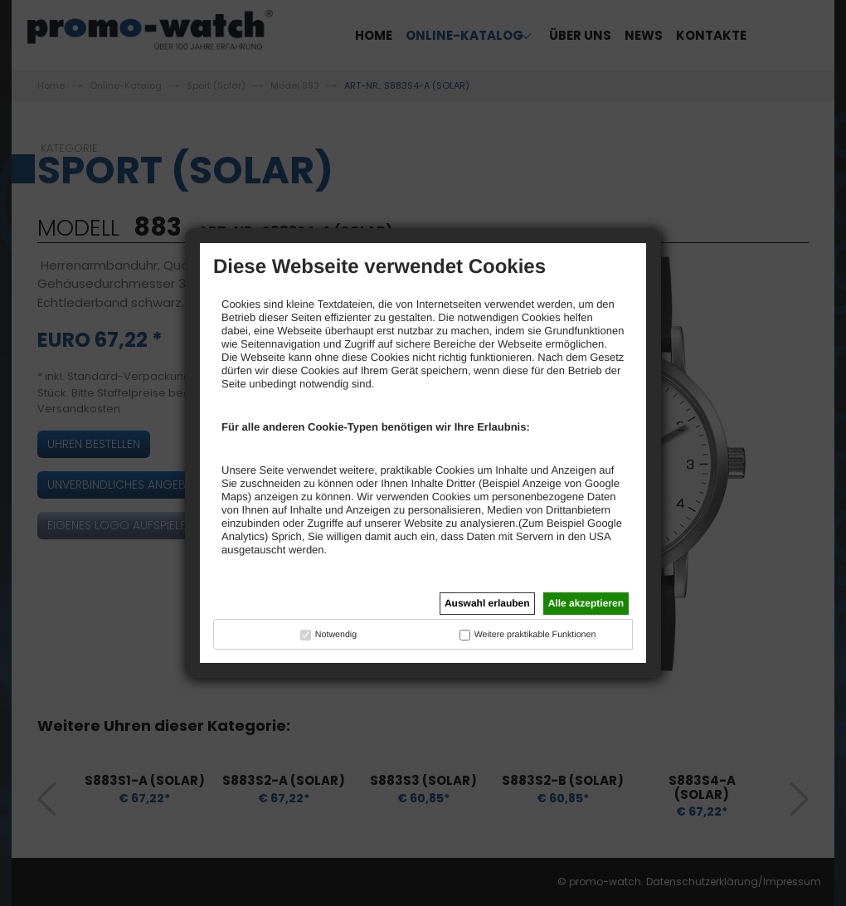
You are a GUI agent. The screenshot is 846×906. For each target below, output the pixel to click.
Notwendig (336, 635)
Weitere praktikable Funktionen (535, 635)
